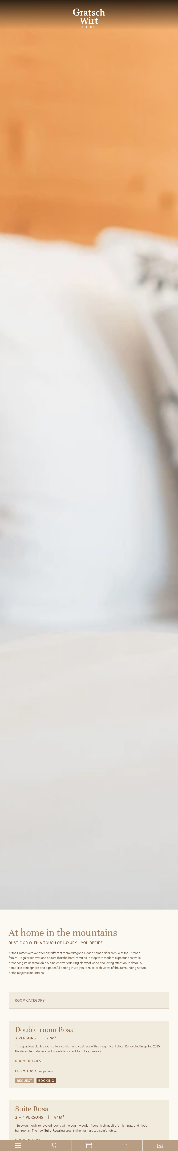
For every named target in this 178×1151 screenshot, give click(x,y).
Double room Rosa (44, 1029)
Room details (28, 1061)
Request (24, 1081)
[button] (77, 1016)
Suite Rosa (32, 1108)
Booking (46, 1081)
